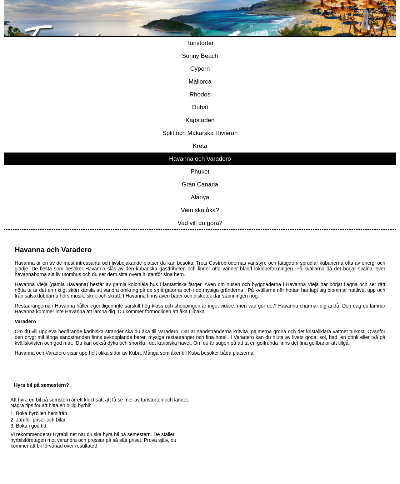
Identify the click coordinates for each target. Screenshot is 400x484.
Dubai (200, 107)
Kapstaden (199, 120)
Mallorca (200, 81)
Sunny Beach (200, 56)
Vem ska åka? (200, 210)
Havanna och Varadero (200, 158)
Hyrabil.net (65, 434)
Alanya (200, 197)
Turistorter (200, 43)
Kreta (200, 146)
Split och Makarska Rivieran (200, 133)
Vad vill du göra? (200, 223)
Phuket (200, 171)
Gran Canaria (200, 184)
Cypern (200, 68)
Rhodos (200, 94)
